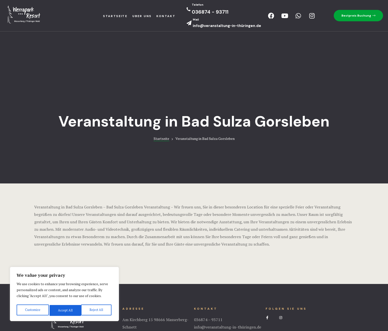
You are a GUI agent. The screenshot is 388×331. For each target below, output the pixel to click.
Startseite (161, 78)
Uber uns (141, 16)
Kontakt (165, 16)
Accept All (96, 310)
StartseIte (115, 16)
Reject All (64, 310)
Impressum (194, 307)
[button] (358, 15)
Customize (32, 310)
